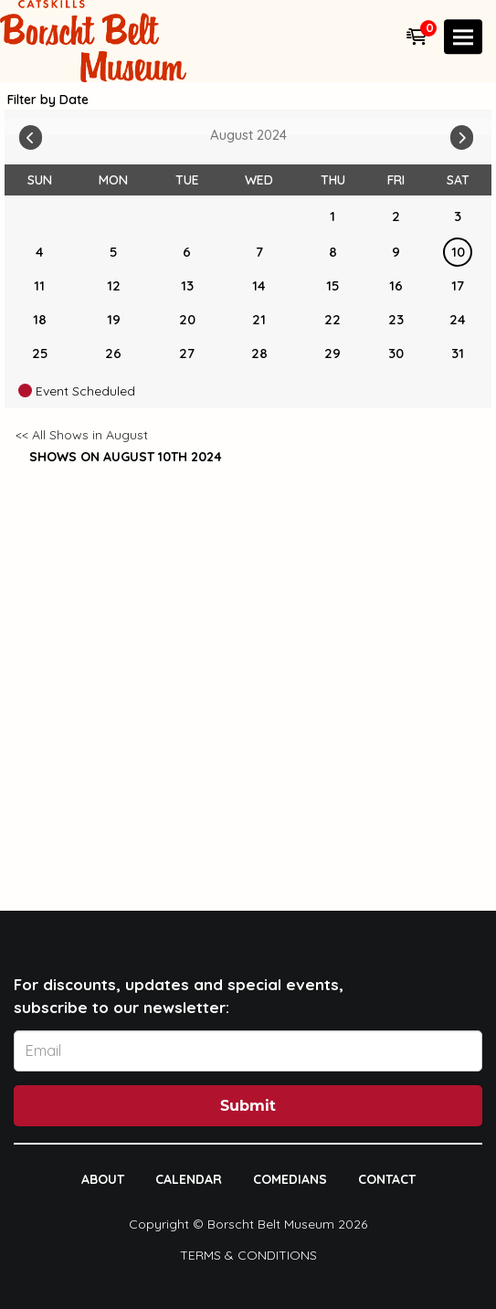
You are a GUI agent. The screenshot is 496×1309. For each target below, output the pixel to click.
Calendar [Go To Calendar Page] (188, 1179)
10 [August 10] (458, 251)
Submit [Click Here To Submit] (248, 1105)
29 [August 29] (332, 353)
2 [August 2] (396, 216)
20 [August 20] (187, 319)
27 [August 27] (187, 353)
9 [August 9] (396, 251)
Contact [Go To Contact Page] (387, 1179)
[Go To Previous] (30, 133)
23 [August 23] (396, 319)
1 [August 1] (332, 216)
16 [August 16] (396, 285)
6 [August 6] (187, 251)
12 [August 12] (114, 285)
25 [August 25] (39, 353)
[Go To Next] (461, 133)
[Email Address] (248, 1050)
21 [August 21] (259, 319)
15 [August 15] (332, 285)
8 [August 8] (333, 251)
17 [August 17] (457, 285)
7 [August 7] (259, 251)
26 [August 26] (113, 353)
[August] (259, 216)
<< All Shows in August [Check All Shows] (82, 435)
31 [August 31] (457, 353)
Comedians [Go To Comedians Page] (290, 1179)
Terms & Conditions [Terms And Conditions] (248, 1255)
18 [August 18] (40, 319)
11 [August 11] (39, 285)
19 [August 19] (114, 319)
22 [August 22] (332, 319)
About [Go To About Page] (102, 1179)
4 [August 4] (40, 251)
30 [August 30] (396, 353)
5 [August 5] (113, 251)
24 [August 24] (457, 319)
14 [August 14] (259, 285)
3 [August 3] (457, 216)
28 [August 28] (259, 353)
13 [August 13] (187, 285)
